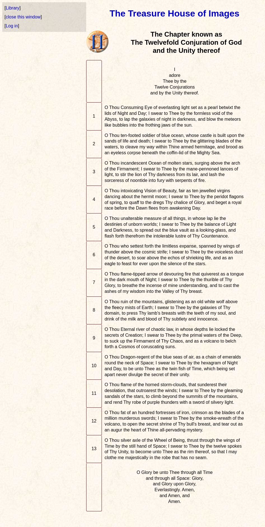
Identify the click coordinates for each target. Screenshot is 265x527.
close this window (23, 17)
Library (12, 8)
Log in (12, 25)
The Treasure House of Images (174, 13)
